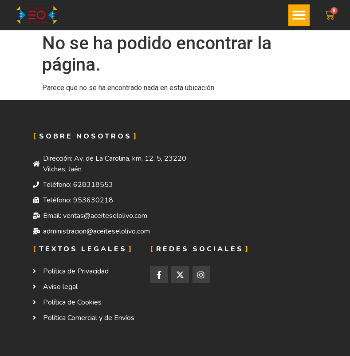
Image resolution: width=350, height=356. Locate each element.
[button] (299, 15)
